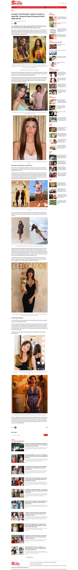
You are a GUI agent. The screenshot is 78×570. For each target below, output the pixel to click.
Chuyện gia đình (34, 7)
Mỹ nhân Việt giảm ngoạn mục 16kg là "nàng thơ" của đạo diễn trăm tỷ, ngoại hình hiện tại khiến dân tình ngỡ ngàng (35, 525)
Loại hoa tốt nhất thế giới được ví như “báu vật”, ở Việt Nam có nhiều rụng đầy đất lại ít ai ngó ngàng (61, 146)
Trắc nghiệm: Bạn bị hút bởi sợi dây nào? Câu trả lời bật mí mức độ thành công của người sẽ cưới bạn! (62, 196)
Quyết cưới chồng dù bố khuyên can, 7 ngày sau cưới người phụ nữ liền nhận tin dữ (61, 107)
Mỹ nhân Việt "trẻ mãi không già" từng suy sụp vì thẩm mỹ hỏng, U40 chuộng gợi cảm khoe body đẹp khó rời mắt (36, 479)
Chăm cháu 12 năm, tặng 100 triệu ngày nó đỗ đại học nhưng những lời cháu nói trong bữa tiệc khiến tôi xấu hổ (62, 86)
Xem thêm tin (30, 557)
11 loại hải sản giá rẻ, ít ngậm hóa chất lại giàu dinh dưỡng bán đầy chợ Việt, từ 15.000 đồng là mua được (62, 129)
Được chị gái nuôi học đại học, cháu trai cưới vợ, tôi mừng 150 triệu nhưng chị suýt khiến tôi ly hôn (61, 73)
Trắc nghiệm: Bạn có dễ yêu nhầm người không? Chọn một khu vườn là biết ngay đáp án (61, 202)
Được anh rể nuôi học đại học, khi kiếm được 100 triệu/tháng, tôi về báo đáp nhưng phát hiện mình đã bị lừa (61, 101)
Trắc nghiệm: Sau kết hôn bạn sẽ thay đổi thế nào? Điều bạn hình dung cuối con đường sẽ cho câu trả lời (62, 184)
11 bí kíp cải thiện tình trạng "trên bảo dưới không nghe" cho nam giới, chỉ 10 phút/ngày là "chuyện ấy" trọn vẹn (61, 141)
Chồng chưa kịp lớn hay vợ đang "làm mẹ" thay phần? (61, 57)
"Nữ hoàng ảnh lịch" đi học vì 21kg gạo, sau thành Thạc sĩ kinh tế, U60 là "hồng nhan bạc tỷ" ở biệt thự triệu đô (35, 548)
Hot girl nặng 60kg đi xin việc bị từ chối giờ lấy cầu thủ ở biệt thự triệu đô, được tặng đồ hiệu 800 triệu (36, 456)
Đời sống (20, 7)
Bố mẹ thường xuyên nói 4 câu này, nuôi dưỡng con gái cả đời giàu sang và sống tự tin (62, 18)
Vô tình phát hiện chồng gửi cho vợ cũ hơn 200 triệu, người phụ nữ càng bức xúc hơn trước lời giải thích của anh (61, 119)
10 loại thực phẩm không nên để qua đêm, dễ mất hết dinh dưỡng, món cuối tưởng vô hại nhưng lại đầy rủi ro (62, 135)
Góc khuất (39, 7)
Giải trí (50, 7)
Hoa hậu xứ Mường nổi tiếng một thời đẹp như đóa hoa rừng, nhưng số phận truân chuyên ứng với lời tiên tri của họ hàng (36, 445)
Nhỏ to (54, 7)
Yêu (47, 7)
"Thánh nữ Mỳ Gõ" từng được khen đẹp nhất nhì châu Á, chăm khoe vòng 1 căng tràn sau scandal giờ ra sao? (35, 514)
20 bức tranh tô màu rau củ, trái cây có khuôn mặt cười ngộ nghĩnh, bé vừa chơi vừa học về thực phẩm (62, 30)
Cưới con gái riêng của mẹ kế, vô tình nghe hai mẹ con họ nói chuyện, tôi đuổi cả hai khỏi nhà (61, 91)
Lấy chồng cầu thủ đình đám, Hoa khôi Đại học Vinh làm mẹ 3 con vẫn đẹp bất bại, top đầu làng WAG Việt (36, 468)
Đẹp (45, 7)
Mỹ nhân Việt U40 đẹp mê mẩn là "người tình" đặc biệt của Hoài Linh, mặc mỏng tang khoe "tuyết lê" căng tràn (36, 537)
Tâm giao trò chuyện (26, 7)
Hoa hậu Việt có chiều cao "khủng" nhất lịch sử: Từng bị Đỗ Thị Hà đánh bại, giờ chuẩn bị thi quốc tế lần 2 (36, 502)
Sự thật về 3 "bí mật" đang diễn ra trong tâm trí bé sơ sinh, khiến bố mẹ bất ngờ (61, 35)
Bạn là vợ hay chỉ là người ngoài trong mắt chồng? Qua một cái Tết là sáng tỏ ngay (61, 79)
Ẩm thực (57, 7)
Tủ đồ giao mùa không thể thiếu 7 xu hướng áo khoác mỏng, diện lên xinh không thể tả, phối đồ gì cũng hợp (36, 491)
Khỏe (43, 7)
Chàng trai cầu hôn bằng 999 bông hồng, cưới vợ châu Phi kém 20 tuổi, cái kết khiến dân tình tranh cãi (61, 190)
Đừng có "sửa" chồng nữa (61, 50)
